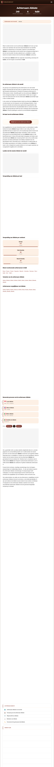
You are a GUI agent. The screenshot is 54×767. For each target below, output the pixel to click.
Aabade (7, 463)
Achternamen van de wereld (10, 21)
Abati (7, 481)
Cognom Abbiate (11, 575)
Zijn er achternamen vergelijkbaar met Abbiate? (16, 292)
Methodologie (10, 710)
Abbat (30, 246)
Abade (30, 255)
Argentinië (11, 184)
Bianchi (21, 237)
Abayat (7, 459)
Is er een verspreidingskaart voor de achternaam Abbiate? (18, 287)
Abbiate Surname (12, 563)
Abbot (7, 510)
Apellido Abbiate (11, 560)
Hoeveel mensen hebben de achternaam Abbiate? (16, 282)
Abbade (34, 246)
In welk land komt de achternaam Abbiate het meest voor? (18, 267)
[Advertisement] (27, 34)
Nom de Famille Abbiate (13, 566)
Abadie (8, 257)
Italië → (11, 239)
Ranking (25, 710)
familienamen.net (27, 705)
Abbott (7, 513)
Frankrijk (11, 194)
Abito (7, 426)
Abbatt (4, 248)
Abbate (8, 246)
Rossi (4, 237)
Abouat (7, 430)
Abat (7, 473)
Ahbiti (7, 434)
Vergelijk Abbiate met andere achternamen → (18, 651)
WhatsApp (9, 326)
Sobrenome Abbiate (12, 578)
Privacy (45, 710)
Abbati (12, 246)
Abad (23, 255)
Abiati (23, 246)
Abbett (7, 506)
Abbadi (7, 495)
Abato (7, 484)
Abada (26, 255)
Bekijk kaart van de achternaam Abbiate (20, 122)
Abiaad (7, 517)
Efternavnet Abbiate (12, 588)
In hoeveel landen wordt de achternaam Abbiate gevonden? (19, 277)
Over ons (18, 710)
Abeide (7, 455)
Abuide (7, 528)
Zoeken (39, 662)
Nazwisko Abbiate (12, 581)
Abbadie (8, 499)
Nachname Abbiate (12, 569)
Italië (10, 180)
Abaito (7, 466)
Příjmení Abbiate (11, 585)
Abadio (12, 257)
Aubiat (26, 246)
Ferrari (12, 237)
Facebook (19, 326)
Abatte (7, 452)
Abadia (4, 257)
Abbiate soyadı (11, 603)
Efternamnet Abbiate (12, 600)
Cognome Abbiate (12, 572)
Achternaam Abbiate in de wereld (14, 538)
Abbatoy (8, 502)
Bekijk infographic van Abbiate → (39, 651)
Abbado (8, 448)
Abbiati (16, 246)
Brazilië (11, 191)
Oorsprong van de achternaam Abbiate (15, 541)
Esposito (16, 237)
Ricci (36, 237)
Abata (7, 477)
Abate (4, 246)
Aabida (8, 255)
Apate (7, 441)
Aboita (7, 470)
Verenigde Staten (13, 187)
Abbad (7, 492)
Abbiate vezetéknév (12, 594)
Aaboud (16, 255)
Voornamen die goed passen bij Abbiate (16, 550)
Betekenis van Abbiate (12, 547)
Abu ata (7, 521)
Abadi (34, 255)
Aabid (4, 255)
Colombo (26, 237)
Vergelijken (32, 710)
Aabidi (11, 255)
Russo (7, 237)
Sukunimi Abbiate (12, 591)
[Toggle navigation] (51, 2)
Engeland (11, 198)
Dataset (39, 710)
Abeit (7, 524)
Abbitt (19, 246)
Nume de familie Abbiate (13, 597)
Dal (7, 239)
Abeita (7, 488)
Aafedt (19, 255)
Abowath (8, 444)
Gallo (4, 239)
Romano (32, 237)
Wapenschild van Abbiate (12, 544)
